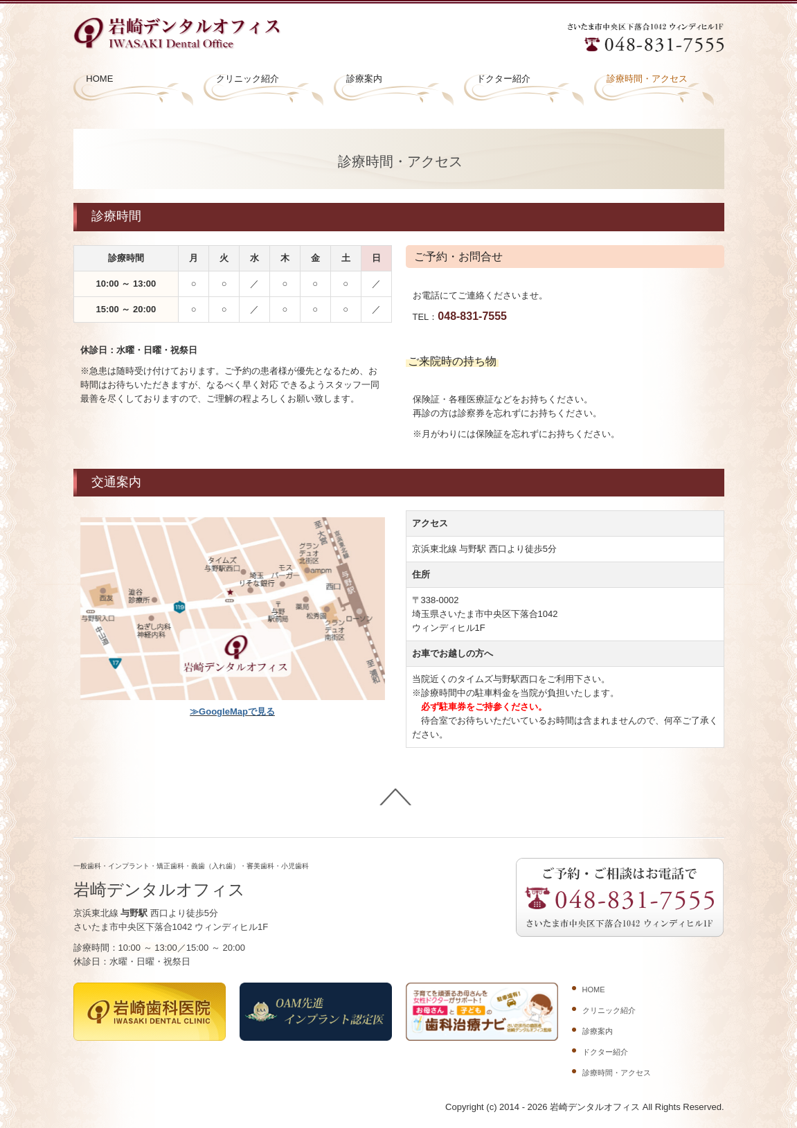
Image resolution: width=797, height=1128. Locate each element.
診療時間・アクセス (647, 78)
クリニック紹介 (247, 78)
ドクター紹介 (503, 78)
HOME (99, 78)
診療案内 (364, 78)
